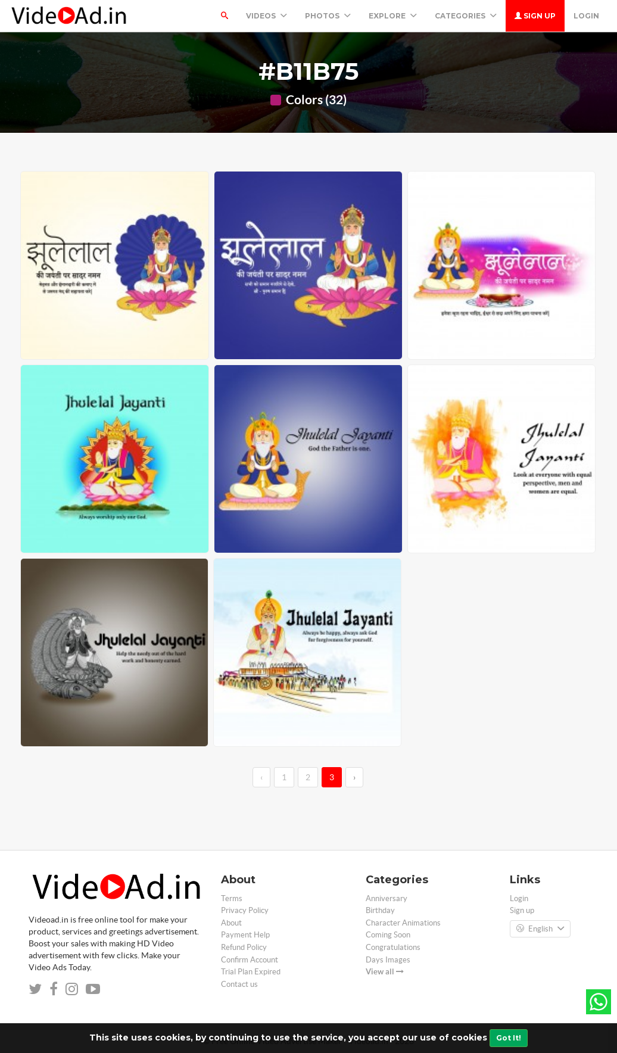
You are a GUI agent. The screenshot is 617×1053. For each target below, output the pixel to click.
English (540, 929)
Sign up (535, 15)
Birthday (380, 910)
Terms (231, 898)
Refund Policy (244, 947)
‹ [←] (261, 777)
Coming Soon (388, 934)
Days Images (388, 959)
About (231, 922)
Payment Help (245, 934)
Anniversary (386, 898)
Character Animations (403, 922)
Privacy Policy (245, 910)
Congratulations (393, 947)
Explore (393, 15)
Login (586, 15)
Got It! (508, 1037)
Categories (466, 15)
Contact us (239, 984)
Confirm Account (249, 959)
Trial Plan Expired (251, 971)
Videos (266, 15)
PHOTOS (328, 15)
